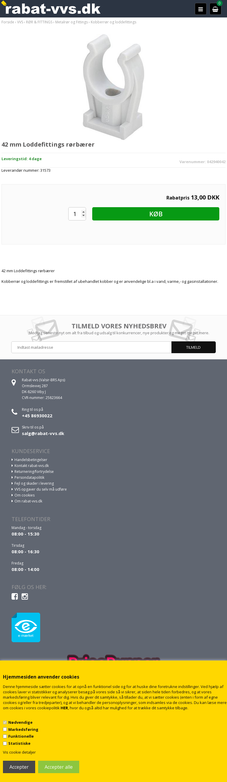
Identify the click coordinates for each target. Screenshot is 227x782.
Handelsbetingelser (30, 459)
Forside (7, 22)
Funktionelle (21, 736)
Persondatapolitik (29, 477)
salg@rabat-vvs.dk (43, 433)
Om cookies (24, 495)
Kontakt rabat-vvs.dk (31, 465)
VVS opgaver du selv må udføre (40, 489)
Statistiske (19, 743)
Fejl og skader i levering (34, 483)
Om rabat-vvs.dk (28, 501)
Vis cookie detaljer (19, 752)
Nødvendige (20, 722)
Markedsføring (23, 729)
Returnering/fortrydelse (34, 471)
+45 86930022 (37, 415)
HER (64, 707)
